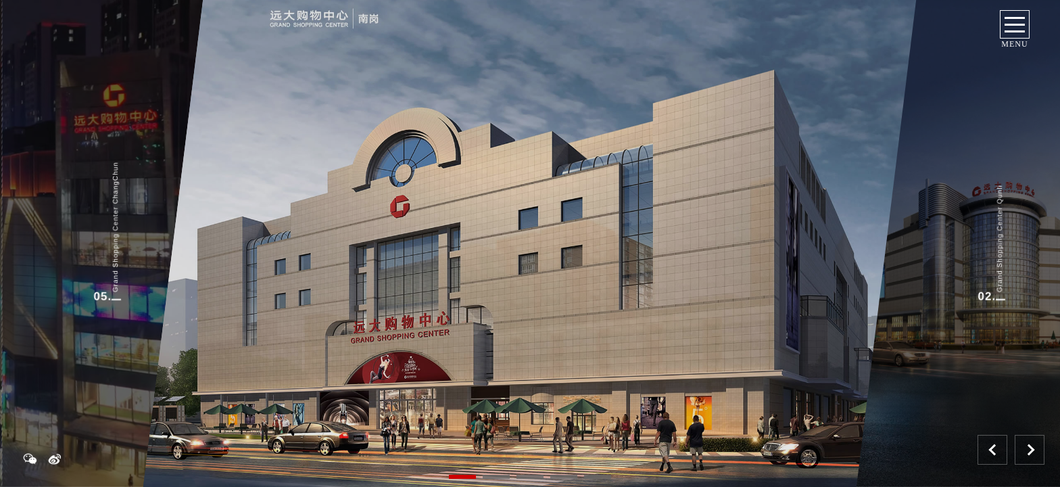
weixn (27, 458)
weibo (60, 458)
